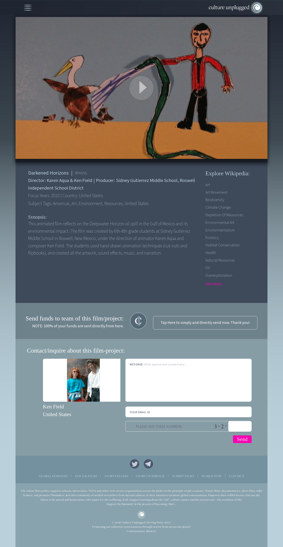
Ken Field (53, 406)
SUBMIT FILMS (183, 476)
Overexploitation (218, 275)
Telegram (148, 464)
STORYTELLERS (117, 476)
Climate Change (218, 207)
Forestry (212, 238)
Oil (207, 268)
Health (210, 253)
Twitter (135, 464)
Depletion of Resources (224, 215)
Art (207, 185)
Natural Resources (220, 260)
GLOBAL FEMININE (53, 476)
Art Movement (216, 192)
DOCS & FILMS (86, 476)
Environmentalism (220, 230)
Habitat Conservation (222, 245)
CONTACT (236, 476)
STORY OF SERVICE (150, 476)
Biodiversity (214, 200)
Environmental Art (219, 222)
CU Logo (141, 514)
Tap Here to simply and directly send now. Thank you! (205, 322)
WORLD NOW (211, 476)
